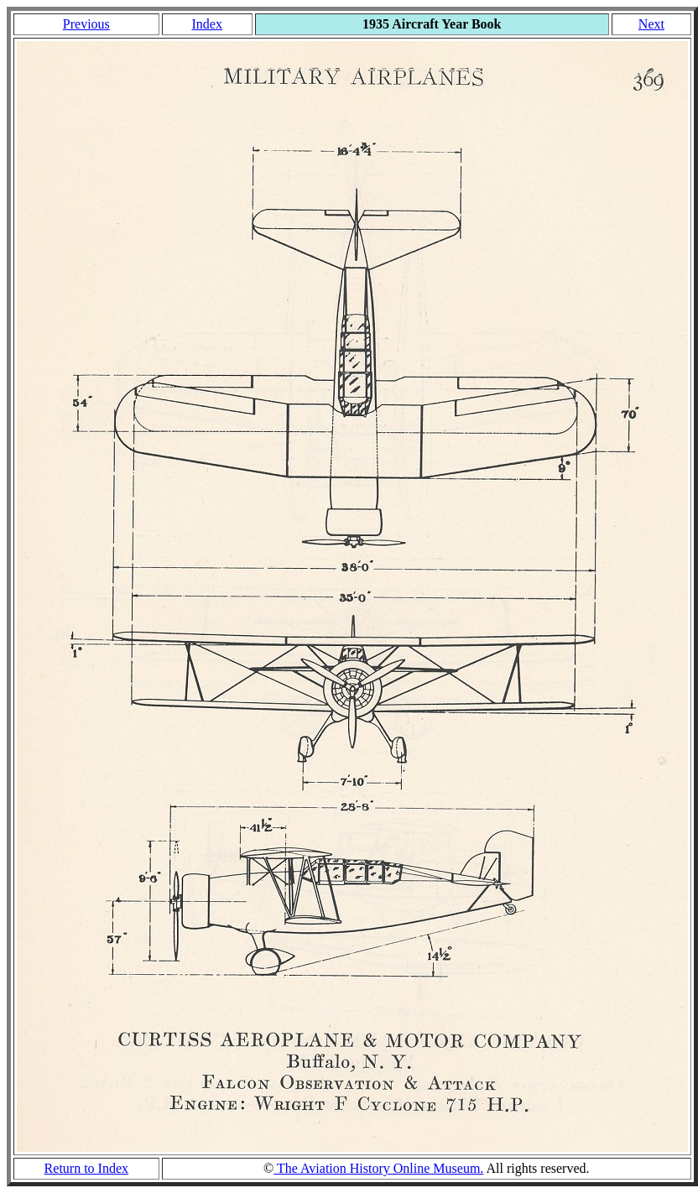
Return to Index (86, 1168)
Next (651, 24)
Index (206, 24)
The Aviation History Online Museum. (378, 1168)
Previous (86, 24)
